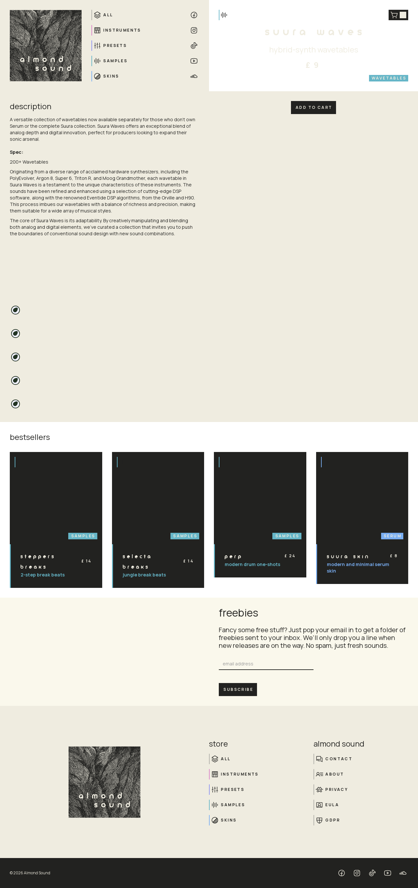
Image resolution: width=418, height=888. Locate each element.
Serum (392, 536)
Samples (83, 536)
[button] (398, 15)
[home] (46, 45)
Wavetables (389, 78)
